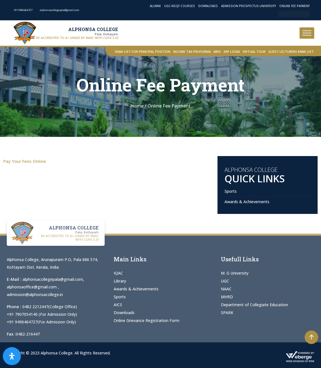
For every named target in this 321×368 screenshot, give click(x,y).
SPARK (227, 312)
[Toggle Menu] (306, 33)
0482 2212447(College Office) (49, 306)
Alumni (155, 6)
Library (120, 281)
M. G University (235, 273)
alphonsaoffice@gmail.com (32, 287)
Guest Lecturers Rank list (291, 51)
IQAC (118, 273)
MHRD (227, 296)
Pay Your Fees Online (24, 161)
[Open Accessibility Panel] (12, 356)
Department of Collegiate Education (254, 304)
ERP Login (232, 51)
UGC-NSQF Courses (179, 6)
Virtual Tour (254, 51)
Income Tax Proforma (192, 51)
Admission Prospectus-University (248, 6)
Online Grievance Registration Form (146, 320)
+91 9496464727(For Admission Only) (41, 322)
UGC (225, 281)
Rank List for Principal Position (142, 51)
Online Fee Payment (294, 6)
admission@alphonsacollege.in (35, 294)
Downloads (208, 6)
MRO (217, 51)
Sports (231, 191)
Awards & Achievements (247, 201)
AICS (118, 304)
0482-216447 (28, 334)
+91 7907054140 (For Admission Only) (42, 314)
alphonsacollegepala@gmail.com (53, 279)
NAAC (226, 289)
